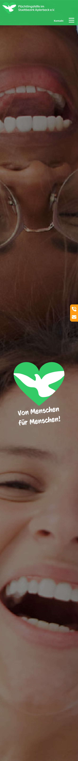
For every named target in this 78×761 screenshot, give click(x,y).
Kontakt (59, 20)
